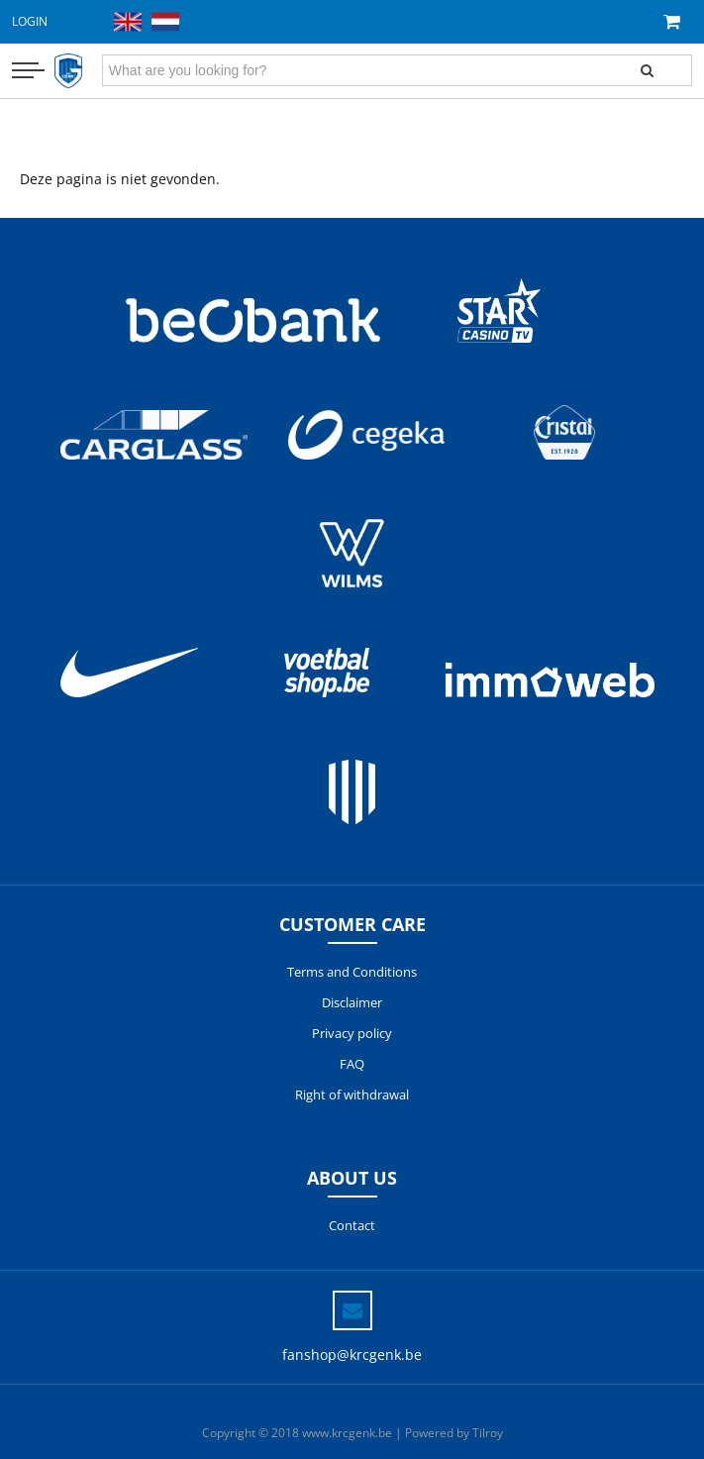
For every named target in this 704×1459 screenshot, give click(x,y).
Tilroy (487, 1432)
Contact (352, 1225)
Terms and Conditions (352, 972)
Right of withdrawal (352, 1094)
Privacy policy (352, 1033)
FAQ (352, 1064)
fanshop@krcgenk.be (352, 1354)
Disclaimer (352, 1002)
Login (30, 21)
